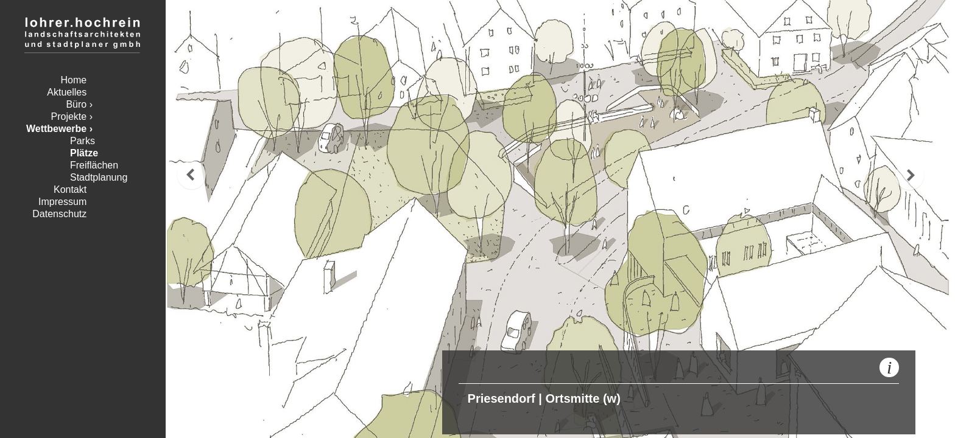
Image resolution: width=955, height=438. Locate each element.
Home (74, 80)
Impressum (62, 201)
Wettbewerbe (56, 128)
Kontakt (70, 189)
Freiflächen (94, 165)
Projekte (69, 116)
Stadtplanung (98, 177)
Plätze (84, 153)
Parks (82, 141)
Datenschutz (59, 214)
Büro (76, 104)
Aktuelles (66, 92)
